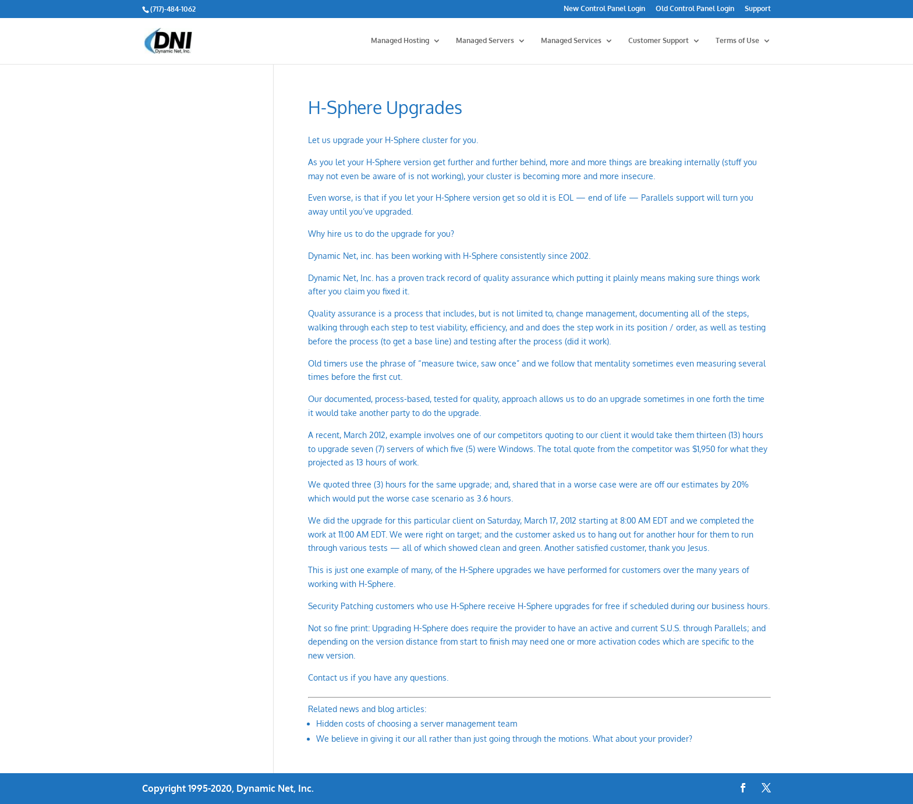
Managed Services (571, 41)
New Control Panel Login (604, 9)
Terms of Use (737, 41)
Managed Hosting (400, 41)
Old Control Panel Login (695, 9)
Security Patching (340, 606)
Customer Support (658, 41)
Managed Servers (485, 41)
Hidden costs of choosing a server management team (416, 723)
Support (758, 9)
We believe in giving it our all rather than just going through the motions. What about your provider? (504, 738)
